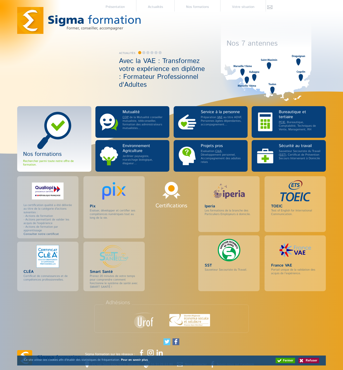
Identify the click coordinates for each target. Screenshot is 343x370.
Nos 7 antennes (252, 42)
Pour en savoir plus (134, 360)
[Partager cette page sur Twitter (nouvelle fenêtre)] (166, 341)
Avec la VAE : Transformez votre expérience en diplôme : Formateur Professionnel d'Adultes (162, 73)
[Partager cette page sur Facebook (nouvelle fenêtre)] (176, 341)
